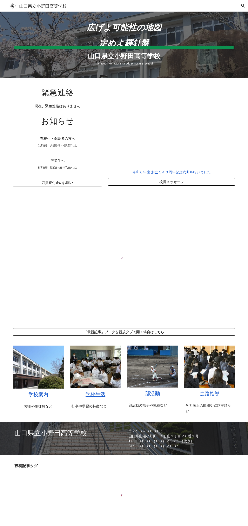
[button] (243, 6)
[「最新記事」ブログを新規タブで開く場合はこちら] (124, 332)
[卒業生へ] (57, 161)
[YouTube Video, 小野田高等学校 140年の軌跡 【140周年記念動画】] (171, 125)
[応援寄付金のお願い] (57, 182)
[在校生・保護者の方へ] (57, 138)
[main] (124, 28)
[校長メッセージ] (171, 182)
